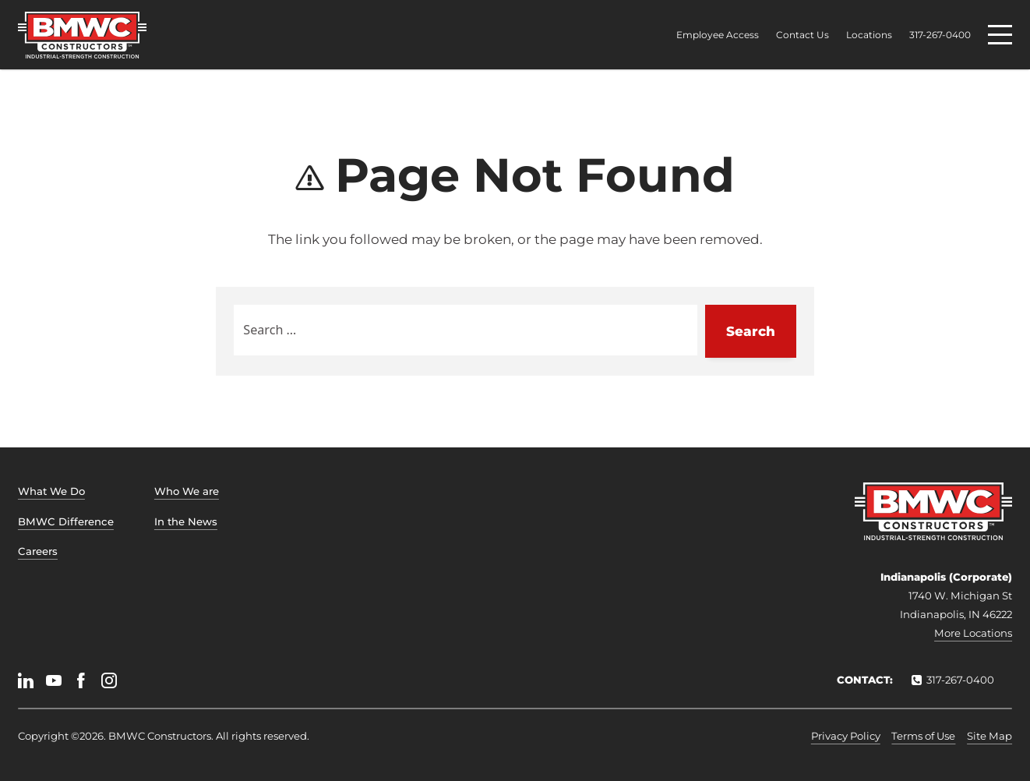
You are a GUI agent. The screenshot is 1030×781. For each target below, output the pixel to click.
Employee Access (717, 35)
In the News (185, 521)
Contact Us (802, 35)
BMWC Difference (66, 521)
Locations (869, 35)
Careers (38, 551)
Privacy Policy (845, 736)
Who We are (186, 491)
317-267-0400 (940, 35)
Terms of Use (923, 736)
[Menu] (1000, 34)
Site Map (989, 736)
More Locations (973, 633)
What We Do (51, 491)
